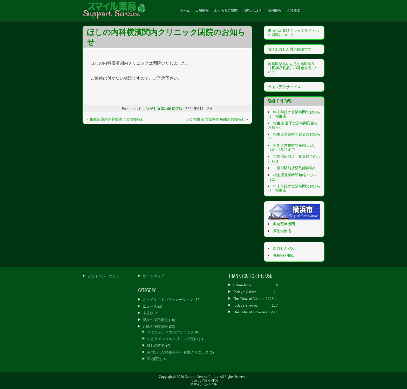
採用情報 (275, 10)
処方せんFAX (283, 248)
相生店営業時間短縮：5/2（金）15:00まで (291, 147)
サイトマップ (153, 276)
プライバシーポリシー (105, 276)
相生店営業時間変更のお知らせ (294, 136)
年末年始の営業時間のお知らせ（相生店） (294, 114)
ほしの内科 (146, 108)
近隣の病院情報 (169, 108)
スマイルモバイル (203, 384)
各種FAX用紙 (283, 255)
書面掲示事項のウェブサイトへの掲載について (293, 32)
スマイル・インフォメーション (168, 299)
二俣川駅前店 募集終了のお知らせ (294, 158)
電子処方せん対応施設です (289, 49)
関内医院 (154, 359)
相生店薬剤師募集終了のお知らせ (117, 119)
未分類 (148, 313)
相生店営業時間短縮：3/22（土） (292, 177)
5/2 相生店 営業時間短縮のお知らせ (216, 119)
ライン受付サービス (284, 86)
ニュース (150, 306)
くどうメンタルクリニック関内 (172, 338)
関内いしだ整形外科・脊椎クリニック (178, 352)
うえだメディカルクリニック (170, 332)
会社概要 (293, 10)
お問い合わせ (253, 10)
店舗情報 (202, 10)
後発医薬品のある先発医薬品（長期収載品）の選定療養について (293, 67)
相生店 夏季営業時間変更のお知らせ (293, 125)
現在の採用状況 (155, 319)
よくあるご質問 (226, 10)
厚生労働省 (282, 231)
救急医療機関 (284, 224)
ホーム (185, 10)
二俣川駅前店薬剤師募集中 (295, 168)
